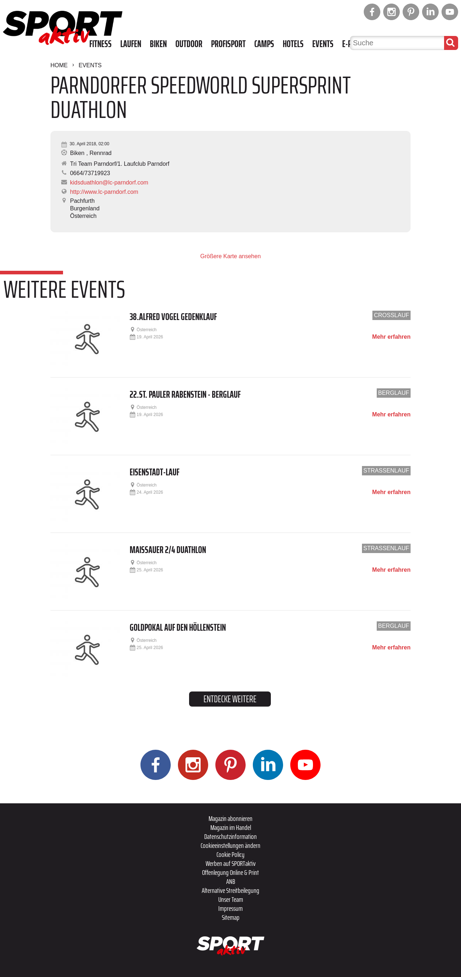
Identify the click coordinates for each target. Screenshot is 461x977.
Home (59, 65)
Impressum (230, 908)
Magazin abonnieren (230, 818)
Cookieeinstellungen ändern (230, 845)
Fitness (100, 44)
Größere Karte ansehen (230, 256)
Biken (158, 44)
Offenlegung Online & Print (230, 872)
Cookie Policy (230, 854)
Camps (264, 44)
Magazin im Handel (230, 827)
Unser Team (230, 899)
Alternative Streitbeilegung (230, 890)
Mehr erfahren (391, 337)
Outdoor (188, 44)
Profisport (228, 44)
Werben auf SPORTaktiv (231, 863)
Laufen (130, 44)
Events (323, 44)
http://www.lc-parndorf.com (104, 192)
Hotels (293, 44)
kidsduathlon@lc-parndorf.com (109, 182)
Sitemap (231, 917)
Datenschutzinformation (230, 836)
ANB (230, 881)
